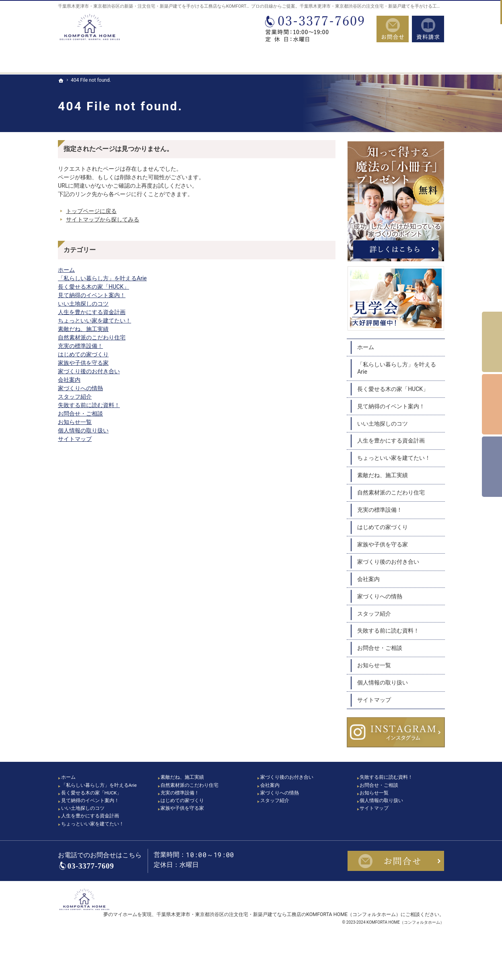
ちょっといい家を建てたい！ (94, 320)
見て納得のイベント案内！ (92, 295)
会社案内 (69, 379)
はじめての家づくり (83, 354)
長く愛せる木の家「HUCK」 (93, 286)
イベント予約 (492, 342)
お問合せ (392, 29)
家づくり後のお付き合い (89, 371)
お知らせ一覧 (75, 422)
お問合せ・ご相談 (80, 413)
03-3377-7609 (317, 29)
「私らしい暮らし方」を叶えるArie (102, 278)
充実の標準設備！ (80, 346)
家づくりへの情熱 (80, 388)
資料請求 (428, 29)
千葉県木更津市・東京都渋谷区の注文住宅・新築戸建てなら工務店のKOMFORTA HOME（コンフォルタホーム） (278, 932)
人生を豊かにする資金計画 (92, 312)
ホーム (66, 270)
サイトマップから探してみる (102, 219)
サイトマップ (75, 439)
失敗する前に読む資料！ (89, 405)
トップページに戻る (91, 211)
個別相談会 (492, 404)
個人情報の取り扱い (83, 430)
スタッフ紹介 (75, 396)
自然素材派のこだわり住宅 (92, 337)
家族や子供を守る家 (83, 363)
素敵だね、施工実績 (83, 329)
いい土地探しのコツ (83, 303)
